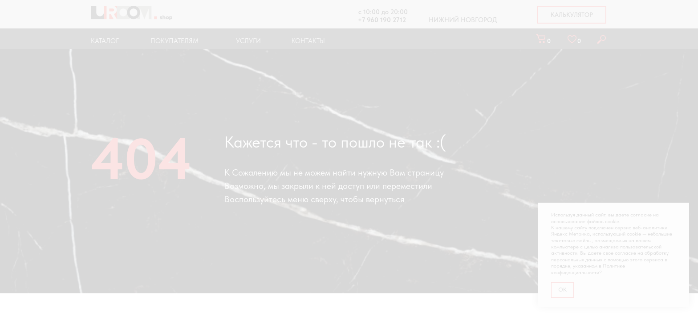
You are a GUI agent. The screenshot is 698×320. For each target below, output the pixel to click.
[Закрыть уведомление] (682, 209)
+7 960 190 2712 (382, 20)
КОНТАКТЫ (308, 41)
